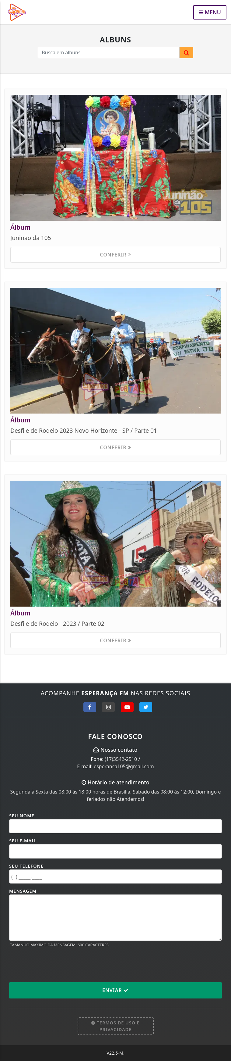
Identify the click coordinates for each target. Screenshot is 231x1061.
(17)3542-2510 (121, 759)
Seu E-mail (22, 841)
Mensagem (23, 891)
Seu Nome (21, 816)
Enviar (115, 990)
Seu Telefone (26, 866)
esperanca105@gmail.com (124, 766)
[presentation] (55, 965)
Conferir (115, 254)
